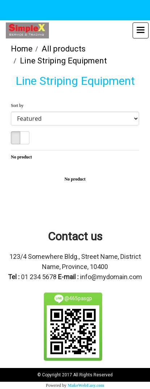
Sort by (19, 105)
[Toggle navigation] (141, 30)
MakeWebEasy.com (86, 385)
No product (21, 157)
